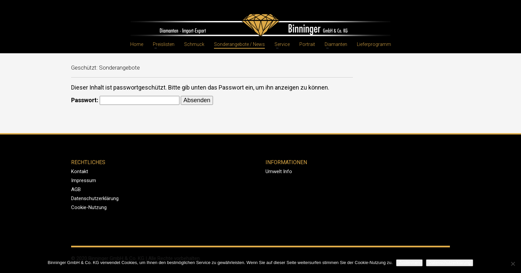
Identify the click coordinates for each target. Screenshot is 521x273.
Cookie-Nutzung (89, 207)
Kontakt (79, 171)
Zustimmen (409, 262)
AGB (76, 189)
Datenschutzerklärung (95, 198)
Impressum (83, 180)
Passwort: (125, 100)
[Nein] (512, 263)
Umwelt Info (278, 171)
